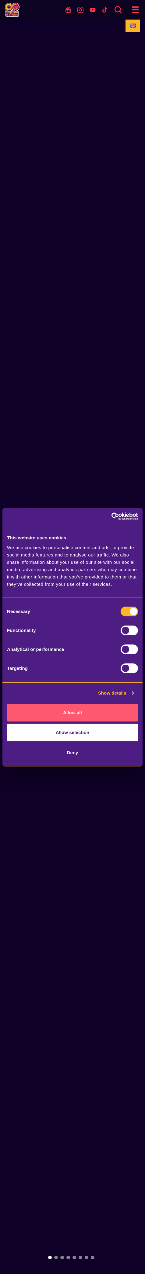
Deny (72, 752)
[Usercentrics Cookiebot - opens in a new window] (111, 516)
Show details (112, 693)
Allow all (72, 712)
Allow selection (73, 732)
